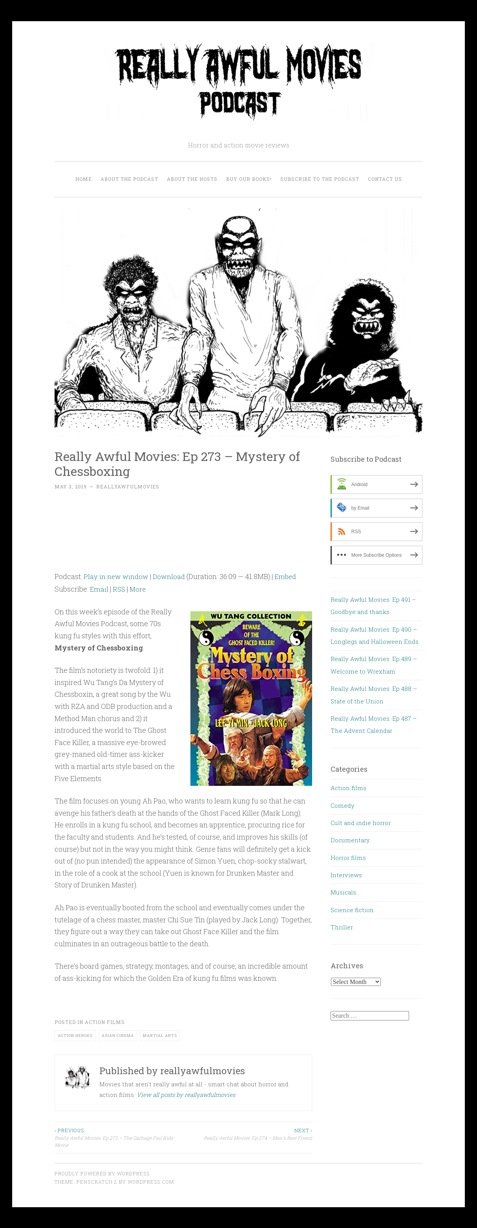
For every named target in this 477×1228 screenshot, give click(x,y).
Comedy (343, 805)
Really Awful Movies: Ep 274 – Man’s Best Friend (247, 1134)
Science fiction (352, 910)
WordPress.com (151, 1182)
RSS (119, 589)
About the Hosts (192, 179)
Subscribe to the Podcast (319, 179)
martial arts (160, 1035)
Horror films (348, 858)
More (139, 589)
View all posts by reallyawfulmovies (186, 1095)
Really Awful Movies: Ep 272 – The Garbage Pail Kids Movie (119, 1137)
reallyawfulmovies (127, 486)
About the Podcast (129, 179)
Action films (105, 1022)
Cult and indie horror (361, 823)
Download (171, 576)
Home (83, 179)
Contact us (385, 179)
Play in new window (117, 576)
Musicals (343, 892)
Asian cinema (118, 1035)
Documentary (350, 840)
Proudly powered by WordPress (102, 1173)
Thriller (342, 927)
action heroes (75, 1035)
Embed (289, 576)
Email (99, 589)
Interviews (346, 875)
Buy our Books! (249, 179)
